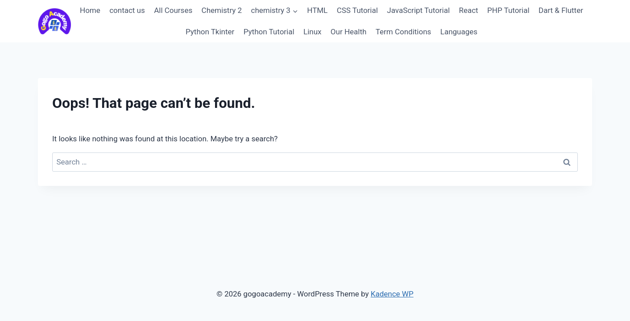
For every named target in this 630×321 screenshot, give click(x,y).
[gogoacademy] (54, 21)
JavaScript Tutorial (418, 10)
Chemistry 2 (222, 10)
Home (90, 10)
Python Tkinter (210, 31)
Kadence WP (392, 293)
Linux (312, 31)
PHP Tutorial (508, 10)
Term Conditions (403, 31)
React (468, 10)
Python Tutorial (269, 31)
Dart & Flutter (561, 10)
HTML (317, 10)
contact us (127, 10)
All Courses (173, 10)
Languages (458, 31)
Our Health (349, 31)
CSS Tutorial (357, 10)
